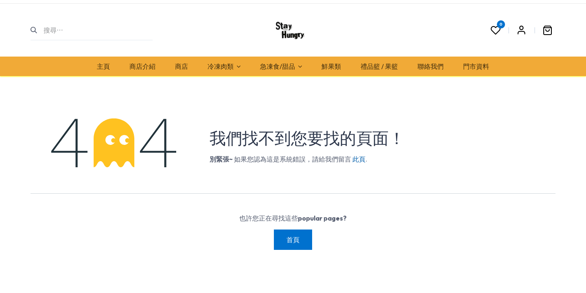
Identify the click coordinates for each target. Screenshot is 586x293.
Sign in (521, 30)
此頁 (358, 159)
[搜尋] (37, 30)
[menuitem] (103, 66)
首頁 (293, 240)
